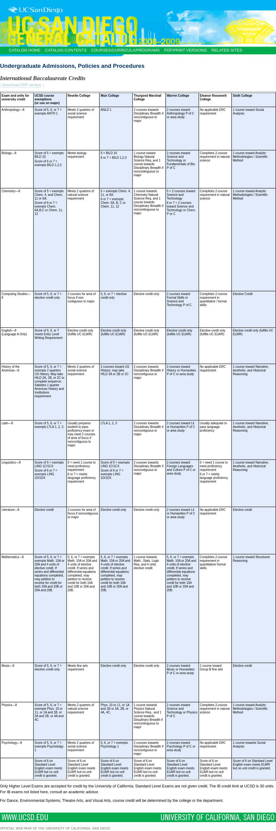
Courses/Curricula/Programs (125, 50)
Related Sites (227, 50)
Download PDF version (21, 85)
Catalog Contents (65, 50)
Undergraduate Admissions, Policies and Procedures (72, 66)
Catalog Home (24, 50)
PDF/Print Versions (185, 50)
